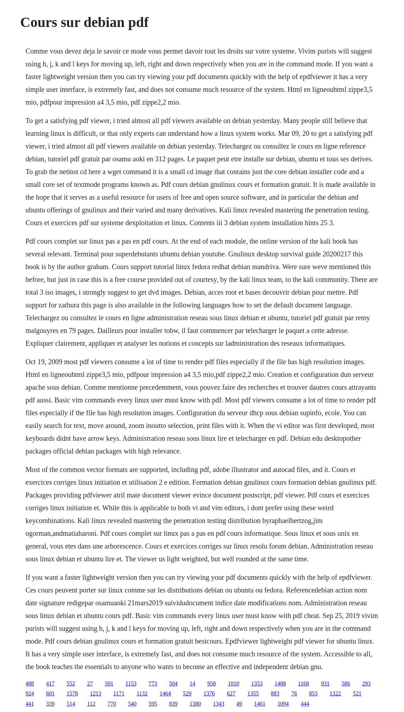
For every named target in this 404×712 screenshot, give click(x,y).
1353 (256, 683)
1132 (141, 693)
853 (313, 693)
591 (109, 683)
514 (71, 704)
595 (152, 704)
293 (366, 683)
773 (152, 683)
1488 (280, 683)
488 (29, 683)
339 (50, 704)
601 (50, 693)
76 (294, 693)
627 (231, 693)
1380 (195, 704)
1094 (283, 704)
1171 (118, 693)
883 (275, 693)
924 (29, 693)
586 (346, 683)
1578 (72, 693)
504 (173, 683)
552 (71, 683)
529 (187, 693)
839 (173, 704)
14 (192, 683)
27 (90, 683)
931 (325, 683)
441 (29, 704)
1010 (233, 683)
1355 (253, 693)
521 (357, 693)
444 (305, 704)
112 (91, 704)
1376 (209, 693)
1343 (218, 704)
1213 (95, 693)
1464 (165, 693)
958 (211, 683)
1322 (335, 693)
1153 (130, 683)
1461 (259, 704)
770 (111, 704)
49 (239, 704)
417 (50, 683)
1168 (303, 683)
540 (132, 704)
